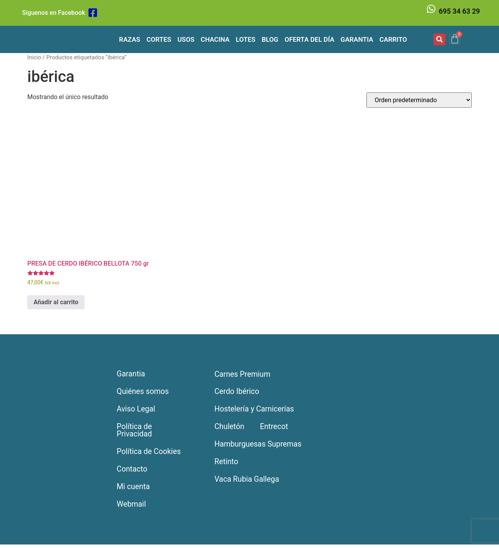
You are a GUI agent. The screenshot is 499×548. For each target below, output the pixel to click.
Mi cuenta (134, 490)
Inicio (34, 57)
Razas (129, 39)
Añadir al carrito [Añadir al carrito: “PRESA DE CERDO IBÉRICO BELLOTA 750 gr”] (56, 302)
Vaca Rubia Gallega (247, 482)
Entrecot (275, 428)
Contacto (133, 472)
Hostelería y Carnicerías (255, 410)
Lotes (245, 39)
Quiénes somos (144, 392)
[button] (439, 39)
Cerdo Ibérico (237, 392)
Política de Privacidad (135, 432)
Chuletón (229, 428)
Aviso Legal (137, 410)
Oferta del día (309, 39)
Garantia (357, 39)
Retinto (226, 464)
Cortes (159, 39)
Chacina (215, 39)
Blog (270, 39)
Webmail (132, 508)
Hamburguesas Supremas (259, 446)
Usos (186, 39)
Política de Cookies (150, 454)
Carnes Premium (243, 374)
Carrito (393, 39)
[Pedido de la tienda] (419, 100)
